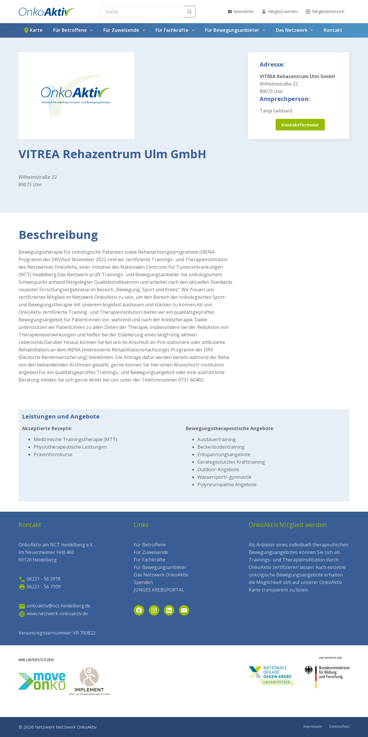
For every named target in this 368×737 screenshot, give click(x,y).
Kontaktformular (300, 125)
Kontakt (333, 30)
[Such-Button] (189, 11)
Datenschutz (339, 726)
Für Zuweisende (125, 30)
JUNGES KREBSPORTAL (159, 590)
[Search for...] (142, 11)
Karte (33, 30)
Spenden (143, 582)
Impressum (312, 726)
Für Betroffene (74, 30)
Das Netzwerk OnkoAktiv (161, 575)
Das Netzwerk (295, 30)
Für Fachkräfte (175, 30)
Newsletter (241, 11)
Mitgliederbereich (324, 11)
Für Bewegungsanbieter (236, 30)
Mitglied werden (279, 11)
